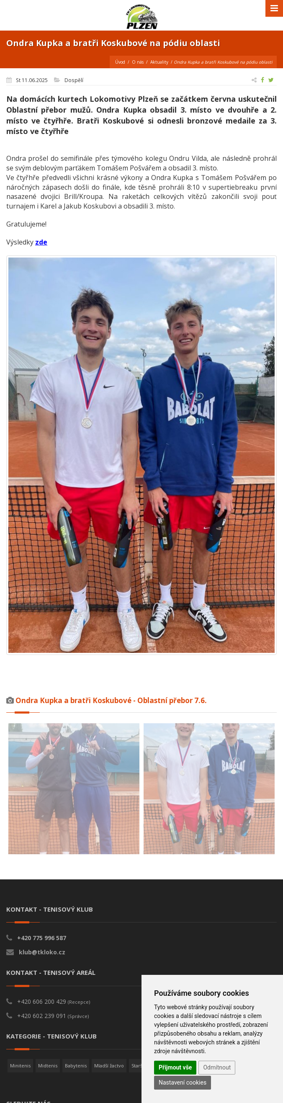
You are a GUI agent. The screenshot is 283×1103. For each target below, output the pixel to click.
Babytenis (76, 1065)
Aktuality (159, 62)
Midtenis (47, 1065)
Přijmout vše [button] (175, 1067)
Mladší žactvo (109, 1065)
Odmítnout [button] (217, 1067)
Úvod (120, 62)
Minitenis (20, 1065)
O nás (138, 62)
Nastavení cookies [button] (182, 1082)
